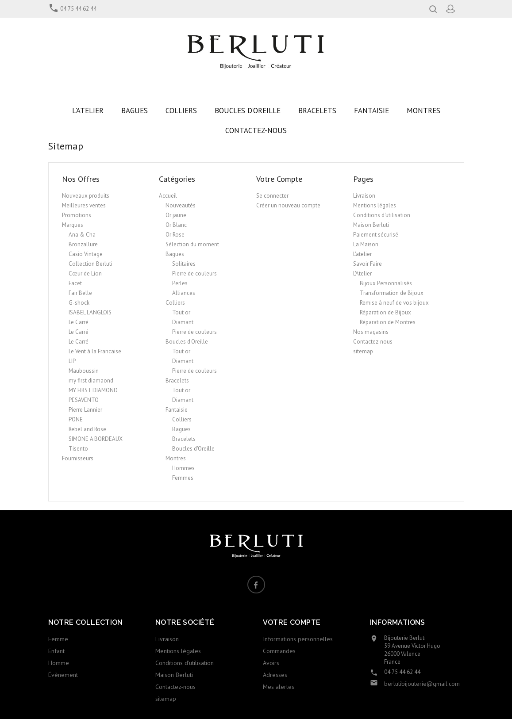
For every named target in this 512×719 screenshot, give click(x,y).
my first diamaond (91, 380)
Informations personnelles (298, 639)
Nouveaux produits (85, 195)
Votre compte (292, 622)
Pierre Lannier (85, 409)
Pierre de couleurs (194, 273)
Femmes (182, 478)
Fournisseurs (77, 458)
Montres (176, 458)
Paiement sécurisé (375, 234)
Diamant (182, 322)
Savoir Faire (367, 264)
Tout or (181, 312)
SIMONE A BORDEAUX (96, 439)
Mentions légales (374, 205)
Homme (58, 663)
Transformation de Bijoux (391, 293)
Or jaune (176, 215)
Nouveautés (181, 205)
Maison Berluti (371, 225)
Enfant (56, 651)
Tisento (78, 448)
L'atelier (362, 254)
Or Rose (175, 234)
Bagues (175, 254)
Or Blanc (176, 225)
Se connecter (272, 195)
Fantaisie (177, 409)
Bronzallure (83, 244)
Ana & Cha (82, 234)
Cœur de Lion (85, 273)
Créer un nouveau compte (288, 205)
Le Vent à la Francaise (95, 351)
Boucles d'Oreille (187, 341)
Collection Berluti (90, 264)
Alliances (183, 293)
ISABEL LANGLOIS (90, 312)
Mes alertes (278, 687)
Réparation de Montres (388, 322)
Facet (75, 283)
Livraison (364, 195)
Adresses (275, 675)
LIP (72, 361)
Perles (180, 283)
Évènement (63, 675)
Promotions (76, 215)
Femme (58, 639)
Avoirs (271, 663)
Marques (72, 225)
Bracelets (177, 380)
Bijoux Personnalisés (386, 283)
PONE (76, 419)
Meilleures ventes (84, 205)
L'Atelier (362, 273)
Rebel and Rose (87, 429)
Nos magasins (371, 332)
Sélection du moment (192, 244)
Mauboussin (84, 371)
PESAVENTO (84, 400)
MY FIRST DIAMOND (93, 390)
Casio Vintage (86, 254)
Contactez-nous (373, 341)
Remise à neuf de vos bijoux (394, 302)
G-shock (79, 302)
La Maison (365, 244)
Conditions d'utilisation (381, 215)
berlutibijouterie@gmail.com (422, 684)
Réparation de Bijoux (385, 312)
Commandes (279, 651)
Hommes (183, 468)
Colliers (175, 302)
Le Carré (79, 322)
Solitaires (184, 264)
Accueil (168, 195)
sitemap (363, 351)
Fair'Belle (80, 293)
